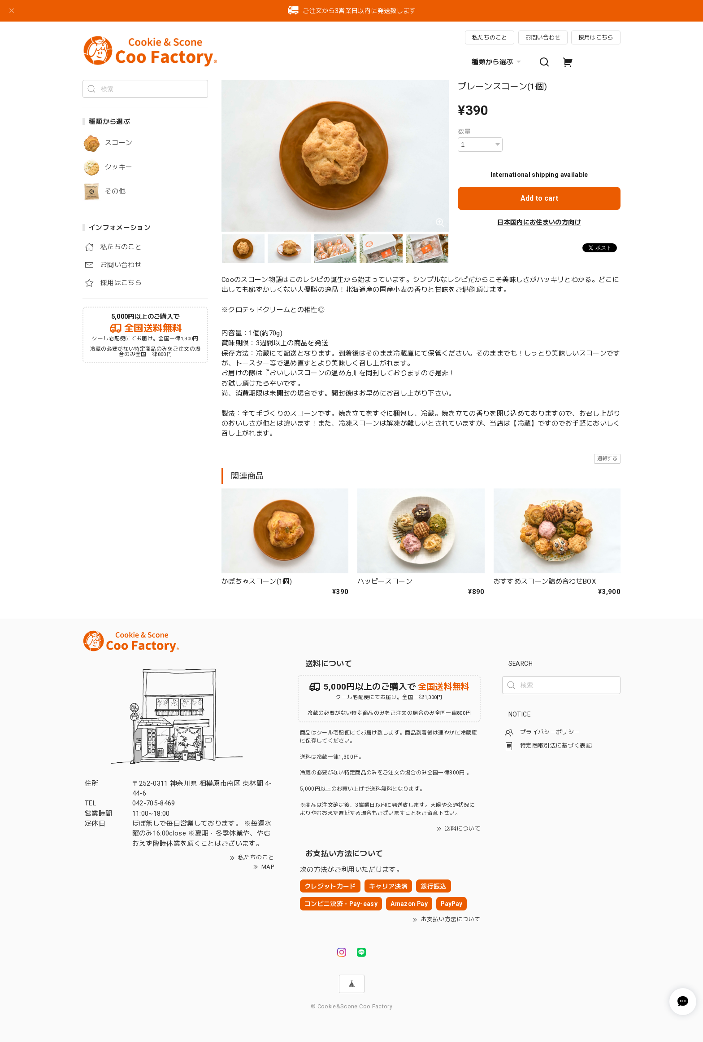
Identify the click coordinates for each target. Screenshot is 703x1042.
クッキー (118, 167)
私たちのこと (489, 37)
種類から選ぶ (497, 61)
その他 (115, 191)
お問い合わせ (542, 37)
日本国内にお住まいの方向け (539, 222)
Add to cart (539, 198)
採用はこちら (595, 37)
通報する (607, 459)
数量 (464, 131)
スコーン (118, 143)
